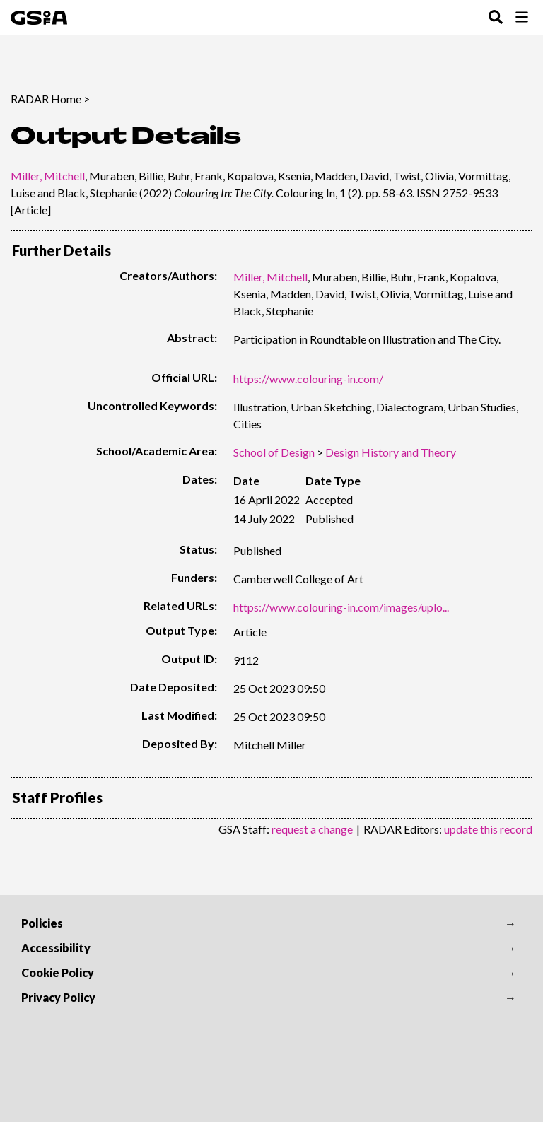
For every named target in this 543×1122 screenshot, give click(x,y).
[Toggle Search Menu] (495, 18)
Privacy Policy (58, 997)
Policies (42, 923)
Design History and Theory (390, 452)
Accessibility (55, 947)
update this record (488, 829)
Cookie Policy (57, 972)
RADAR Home (46, 98)
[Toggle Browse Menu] (521, 18)
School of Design (274, 452)
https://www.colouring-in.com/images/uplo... (341, 607)
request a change (312, 829)
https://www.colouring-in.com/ (308, 378)
